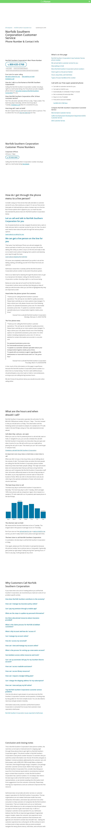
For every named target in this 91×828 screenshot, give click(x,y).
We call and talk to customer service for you (64, 63)
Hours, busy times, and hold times (61, 75)
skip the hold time (24, 113)
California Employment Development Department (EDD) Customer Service (68, 117)
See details (26, 164)
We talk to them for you (12, 76)
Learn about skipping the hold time (16, 257)
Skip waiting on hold (28, 76)
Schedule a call (9, 79)
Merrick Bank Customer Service (61, 113)
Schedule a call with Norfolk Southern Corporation (20, 450)
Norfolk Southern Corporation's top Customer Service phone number (68, 59)
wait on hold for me (39, 531)
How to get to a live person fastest (62, 72)
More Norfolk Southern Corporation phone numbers (67, 69)
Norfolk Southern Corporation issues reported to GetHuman (24, 713)
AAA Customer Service (58, 121)
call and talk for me (25, 531)
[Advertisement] (25, 127)
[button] (89, 1)
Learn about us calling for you (14, 234)
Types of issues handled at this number (63, 78)
